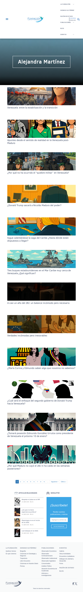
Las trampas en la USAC (30, 531)
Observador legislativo (49, 561)
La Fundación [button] (65, 4)
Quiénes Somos (11, 551)
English (73, 20)
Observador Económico (49, 551)
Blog (62, 28)
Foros (61, 563)
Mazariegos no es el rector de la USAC (31, 521)
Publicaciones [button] (65, 22)
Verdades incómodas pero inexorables (27, 335)
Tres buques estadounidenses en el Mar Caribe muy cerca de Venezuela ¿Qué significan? (39, 272)
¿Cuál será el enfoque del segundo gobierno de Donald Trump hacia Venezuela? (39, 402)
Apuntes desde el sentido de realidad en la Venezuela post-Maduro (38, 142)
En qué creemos (11, 553)
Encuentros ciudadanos (66, 556)
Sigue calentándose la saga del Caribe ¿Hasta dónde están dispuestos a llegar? (38, 239)
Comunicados (46, 563)
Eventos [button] (63, 34)
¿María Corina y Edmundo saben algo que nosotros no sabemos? (41, 368)
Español (73, 18)
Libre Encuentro (25, 561)
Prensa (22, 566)
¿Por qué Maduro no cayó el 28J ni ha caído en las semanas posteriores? (38, 467)
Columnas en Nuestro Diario (29, 563)
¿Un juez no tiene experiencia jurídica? (29, 511)
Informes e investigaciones (46, 574)
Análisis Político (47, 566)
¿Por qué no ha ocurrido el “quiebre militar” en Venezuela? (38, 172)
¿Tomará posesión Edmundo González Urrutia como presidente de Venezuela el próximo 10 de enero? (40, 435)
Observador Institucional (49, 558)
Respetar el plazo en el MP (31, 499)
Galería (61, 551)
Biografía (23, 551)
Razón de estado (66, 16)
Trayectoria (23, 558)
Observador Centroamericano (47, 555)
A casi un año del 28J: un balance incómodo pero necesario (38, 303)
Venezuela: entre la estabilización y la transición (32, 107)
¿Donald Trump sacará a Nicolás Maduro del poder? (34, 205)
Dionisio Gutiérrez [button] (67, 10)
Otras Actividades (65, 553)
